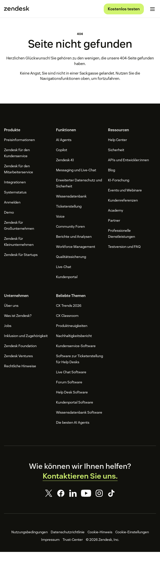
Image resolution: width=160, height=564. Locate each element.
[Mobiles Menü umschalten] (152, 9)
